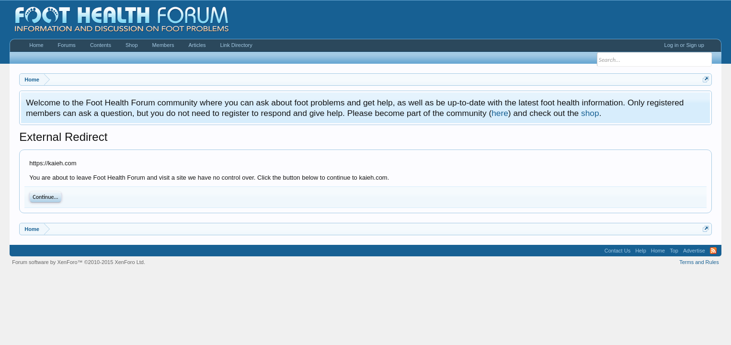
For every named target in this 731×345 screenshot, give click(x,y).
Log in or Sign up (684, 45)
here (499, 113)
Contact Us (617, 250)
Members (163, 45)
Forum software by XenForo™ (78, 262)
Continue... (45, 197)
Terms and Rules (699, 262)
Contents (100, 45)
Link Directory (236, 45)
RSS (713, 250)
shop (590, 113)
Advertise (694, 250)
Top (674, 250)
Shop (132, 45)
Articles (197, 45)
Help (640, 250)
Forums (67, 45)
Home (36, 45)
